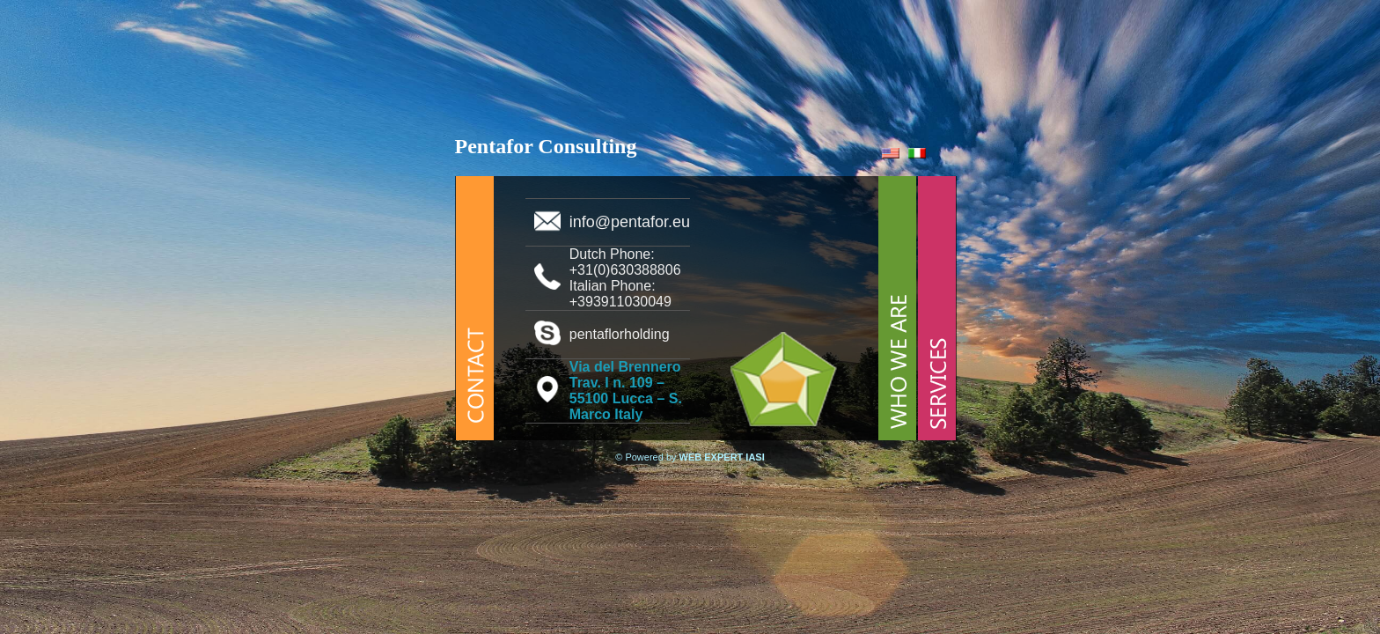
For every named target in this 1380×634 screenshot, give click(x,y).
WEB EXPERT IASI (722, 457)
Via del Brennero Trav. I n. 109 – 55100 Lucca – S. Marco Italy (625, 390)
